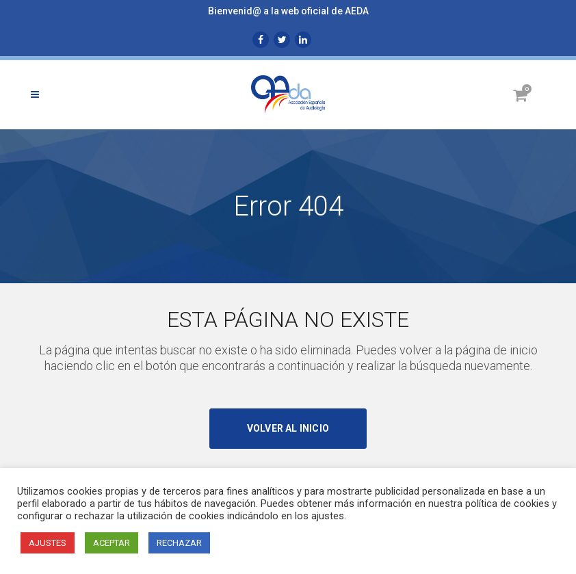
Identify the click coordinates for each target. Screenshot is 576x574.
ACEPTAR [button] (111, 543)
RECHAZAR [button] (179, 543)
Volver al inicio (288, 428)
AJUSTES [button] (47, 543)
